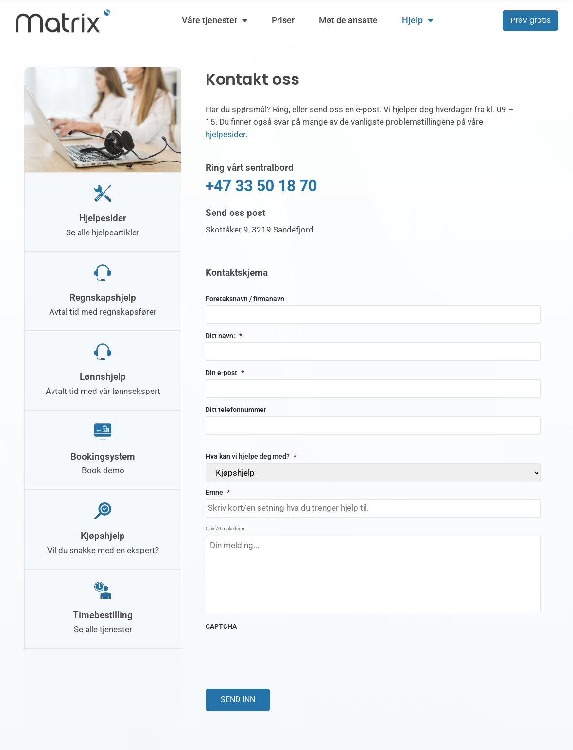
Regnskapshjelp (102, 296)
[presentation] (279, 652)
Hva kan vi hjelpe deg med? (251, 456)
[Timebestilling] (102, 587)
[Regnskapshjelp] (102, 271)
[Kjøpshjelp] (102, 508)
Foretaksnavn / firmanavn (245, 299)
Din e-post (225, 372)
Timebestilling (103, 612)
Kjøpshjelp (103, 533)
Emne (218, 492)
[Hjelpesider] (102, 192)
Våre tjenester (214, 20)
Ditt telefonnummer (236, 409)
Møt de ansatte (347, 20)
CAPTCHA (221, 626)
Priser (282, 20)
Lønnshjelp (103, 375)
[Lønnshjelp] (102, 350)
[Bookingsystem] (102, 429)
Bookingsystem (102, 454)
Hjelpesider (102, 217)
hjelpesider (225, 134)
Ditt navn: (224, 335)
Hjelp (417, 20)
